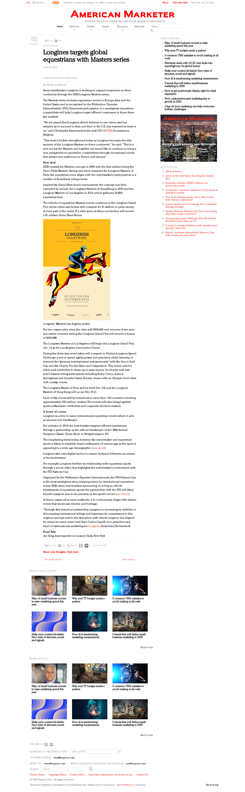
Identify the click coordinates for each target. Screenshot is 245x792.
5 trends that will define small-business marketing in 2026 (129, 636)
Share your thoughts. (61, 552)
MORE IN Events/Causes (42, 571)
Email (50, 41)
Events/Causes (50, 46)
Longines (94, 526)
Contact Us (142, 775)
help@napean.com (64, 758)
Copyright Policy (57, 775)
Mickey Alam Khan (56, 85)
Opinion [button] (91, 28)
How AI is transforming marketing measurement (191, 78)
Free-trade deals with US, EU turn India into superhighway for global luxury (189, 65)
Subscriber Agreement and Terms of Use (111, 775)
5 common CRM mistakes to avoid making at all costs (128, 600)
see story (98, 448)
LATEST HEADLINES (170, 38)
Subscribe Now (180, 2)
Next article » (129, 559)
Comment (34, 44)
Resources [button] (122, 28)
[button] (39, 3)
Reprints (73, 546)
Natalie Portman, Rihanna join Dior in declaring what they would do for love (191, 212)
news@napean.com (54, 763)
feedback (127, 785)
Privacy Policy (37, 775)
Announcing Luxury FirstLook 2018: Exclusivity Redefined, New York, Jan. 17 (190, 220)
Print (60, 41)
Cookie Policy (77, 775)
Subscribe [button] (139, 26)
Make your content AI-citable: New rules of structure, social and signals (188, 72)
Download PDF (99, 546)
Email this (52, 546)
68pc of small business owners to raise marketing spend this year (186, 45)
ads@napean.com (136, 763)
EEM (109, 130)
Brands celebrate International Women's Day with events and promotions (189, 234)
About (165, 2)
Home (60, 26)
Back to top (147, 647)
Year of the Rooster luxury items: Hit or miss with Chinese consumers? (189, 198)
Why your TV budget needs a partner (185, 50)
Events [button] (105, 28)
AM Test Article (173, 171)
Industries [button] (74, 28)
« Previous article (52, 559)
